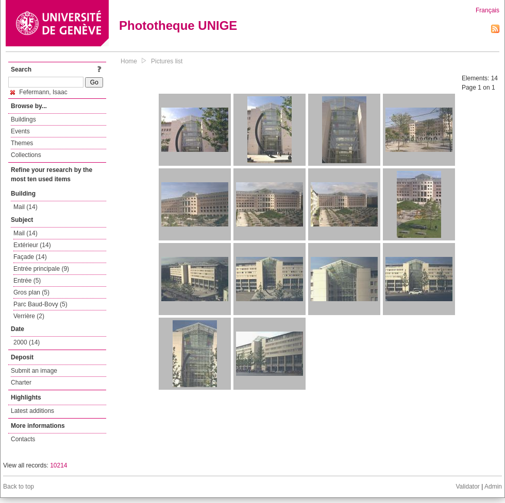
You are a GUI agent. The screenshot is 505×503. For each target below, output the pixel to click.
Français (487, 10)
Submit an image (34, 370)
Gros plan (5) (31, 292)
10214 (58, 465)
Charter (21, 382)
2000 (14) (26, 342)
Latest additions (32, 410)
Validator (467, 486)
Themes (22, 143)
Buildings (23, 119)
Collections (26, 155)
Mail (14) (25, 207)
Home (129, 61)
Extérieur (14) (32, 245)
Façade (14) (30, 257)
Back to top (18, 486)
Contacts (23, 439)
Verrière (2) (28, 316)
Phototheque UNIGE (178, 25)
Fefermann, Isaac (39, 92)
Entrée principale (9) (41, 268)
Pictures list (166, 61)
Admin (493, 486)
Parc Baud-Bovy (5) (40, 304)
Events (20, 131)
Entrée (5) (27, 280)
